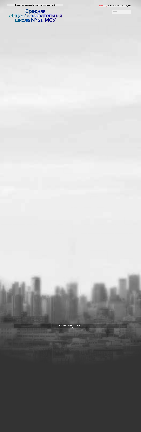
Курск (128, 6)
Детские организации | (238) (35, 5)
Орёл (123, 6)
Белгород (102, 6)
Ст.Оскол (110, 6)
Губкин (117, 6)
